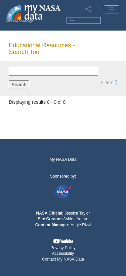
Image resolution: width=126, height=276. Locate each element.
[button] (108, 82)
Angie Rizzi (81, 225)
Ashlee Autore (75, 219)
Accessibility (63, 253)
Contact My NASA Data (63, 259)
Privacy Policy (63, 247)
